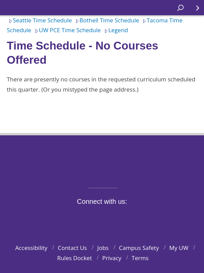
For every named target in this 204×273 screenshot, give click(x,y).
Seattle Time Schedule (39, 20)
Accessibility (31, 248)
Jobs (102, 248)
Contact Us (72, 248)
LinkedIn (130, 217)
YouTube (114, 217)
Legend (115, 30)
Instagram (98, 217)
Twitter (83, 217)
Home (12, 7)
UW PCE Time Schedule (67, 30)
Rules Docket (74, 258)
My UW (178, 248)
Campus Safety (139, 248)
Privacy (111, 258)
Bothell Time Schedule (106, 20)
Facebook (67, 217)
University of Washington (102, 157)
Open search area (178, 10)
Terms (140, 258)
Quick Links (193, 10)
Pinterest (146, 217)
